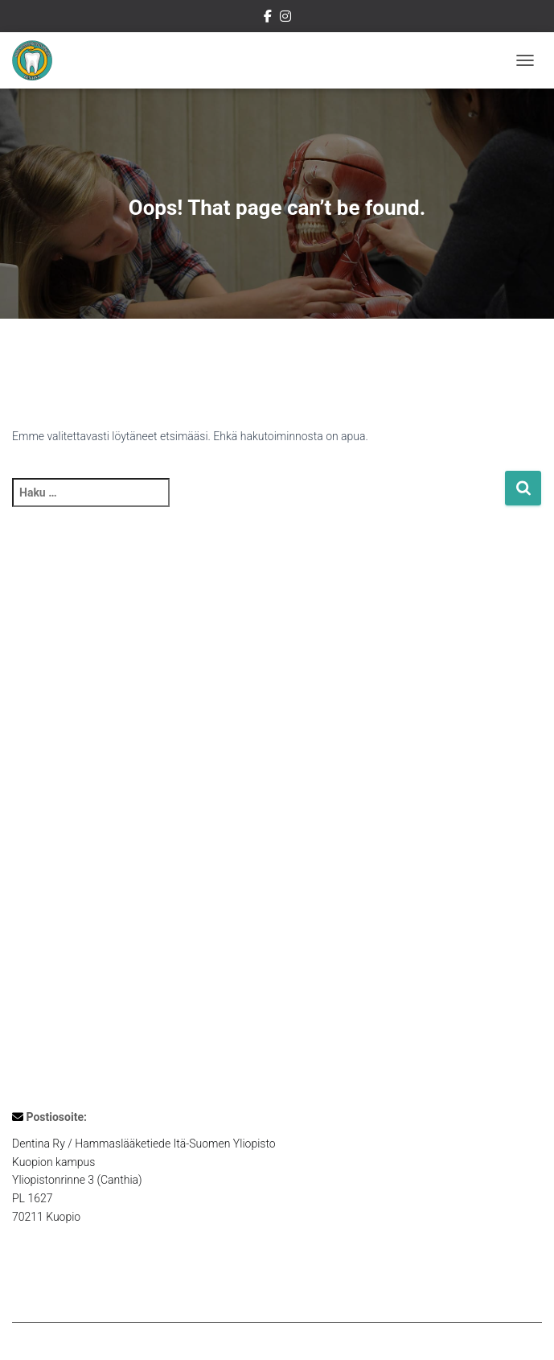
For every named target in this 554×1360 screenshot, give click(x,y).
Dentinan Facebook (268, 18)
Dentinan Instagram (285, 18)
